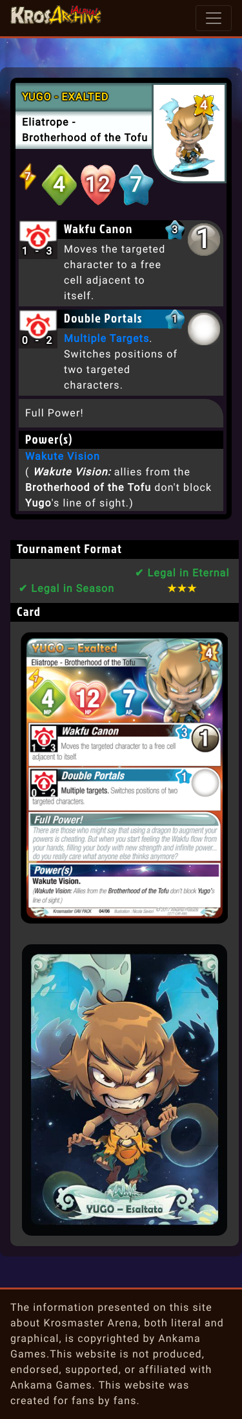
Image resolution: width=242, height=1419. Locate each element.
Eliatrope (45, 122)
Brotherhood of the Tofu (85, 137)
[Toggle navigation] (214, 18)
